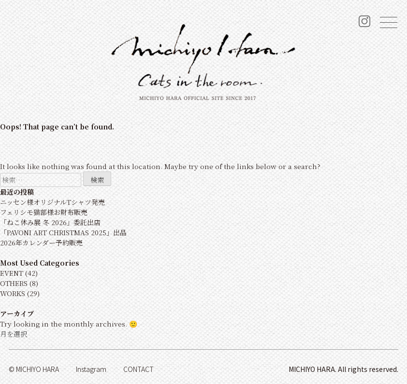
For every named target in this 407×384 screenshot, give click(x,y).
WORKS (12, 293)
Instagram (91, 369)
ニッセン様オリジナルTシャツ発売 (52, 202)
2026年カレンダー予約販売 (41, 242)
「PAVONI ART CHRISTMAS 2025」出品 (63, 232)
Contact (138, 369)
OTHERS (14, 283)
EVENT (11, 273)
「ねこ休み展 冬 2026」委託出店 (50, 222)
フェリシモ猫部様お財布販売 (43, 212)
